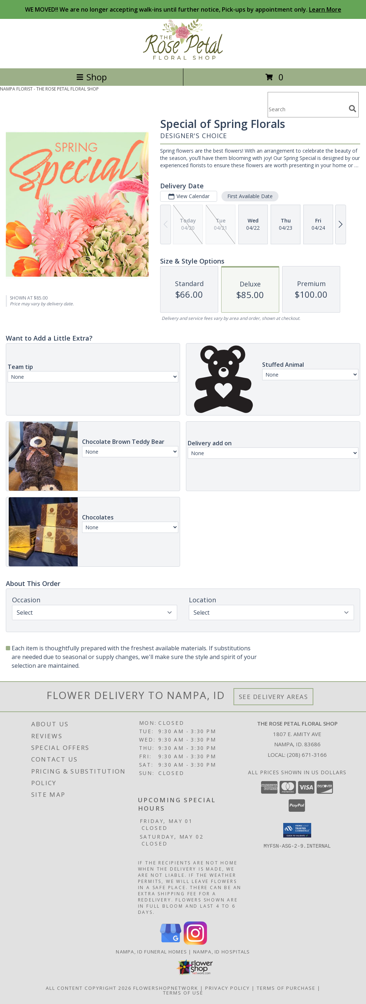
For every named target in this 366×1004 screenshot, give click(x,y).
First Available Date (250, 196)
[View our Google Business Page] (170, 942)
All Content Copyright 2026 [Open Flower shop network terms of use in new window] (88, 988)
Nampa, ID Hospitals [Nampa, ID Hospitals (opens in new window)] (221, 951)
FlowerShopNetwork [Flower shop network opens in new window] (165, 988)
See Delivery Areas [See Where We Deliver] (273, 696)
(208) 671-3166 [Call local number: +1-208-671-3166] (307, 754)
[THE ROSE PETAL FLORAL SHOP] (183, 57)
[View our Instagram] (195, 942)
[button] (297, 830)
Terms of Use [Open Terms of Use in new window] (183, 992)
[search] (352, 109)
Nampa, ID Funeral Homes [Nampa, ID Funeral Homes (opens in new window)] (151, 951)
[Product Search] (307, 109)
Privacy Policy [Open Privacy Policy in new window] (227, 988)
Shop (91, 77)
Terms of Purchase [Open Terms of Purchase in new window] (286, 988)
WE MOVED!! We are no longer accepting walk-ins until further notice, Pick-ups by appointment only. (183, 9)
